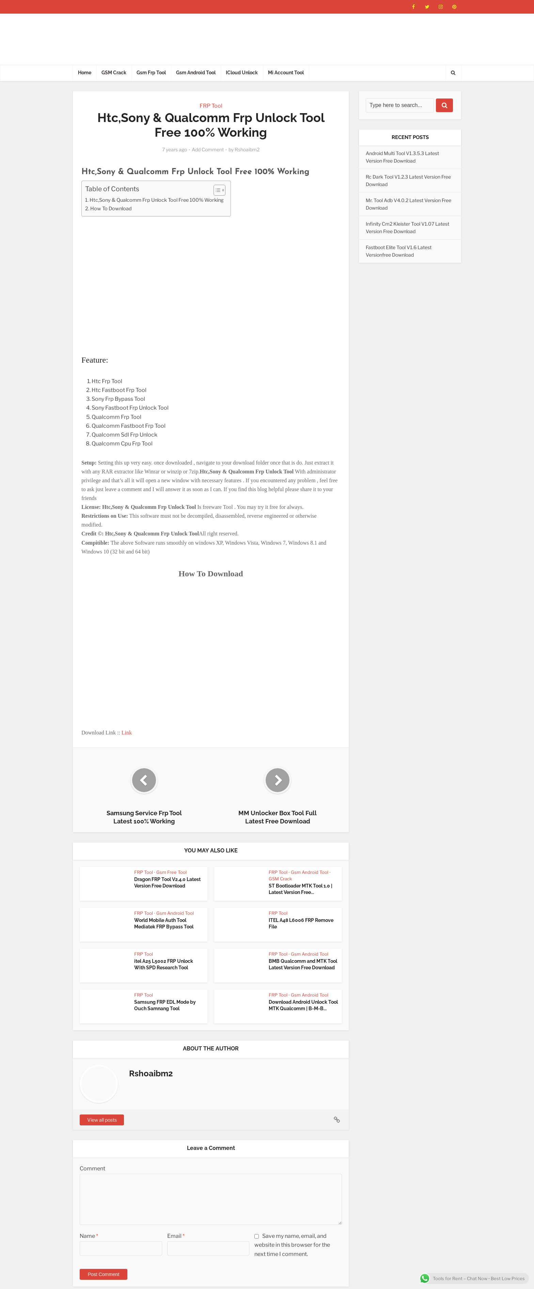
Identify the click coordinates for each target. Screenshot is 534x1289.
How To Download (111, 209)
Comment (92, 1168)
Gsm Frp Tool (151, 72)
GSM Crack (113, 72)
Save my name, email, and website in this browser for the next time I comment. (292, 1245)
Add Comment (208, 149)
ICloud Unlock (242, 72)
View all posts (102, 1120)
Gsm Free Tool (171, 872)
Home (84, 72)
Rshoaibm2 (247, 149)
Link (127, 733)
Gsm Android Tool (196, 72)
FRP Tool (211, 106)
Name (89, 1236)
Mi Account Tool (286, 72)
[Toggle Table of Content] (216, 190)
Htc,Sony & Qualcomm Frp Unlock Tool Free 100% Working (157, 200)
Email (176, 1236)
